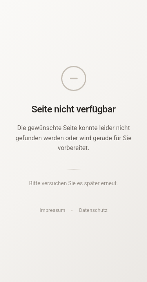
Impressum (52, 210)
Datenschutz (93, 210)
